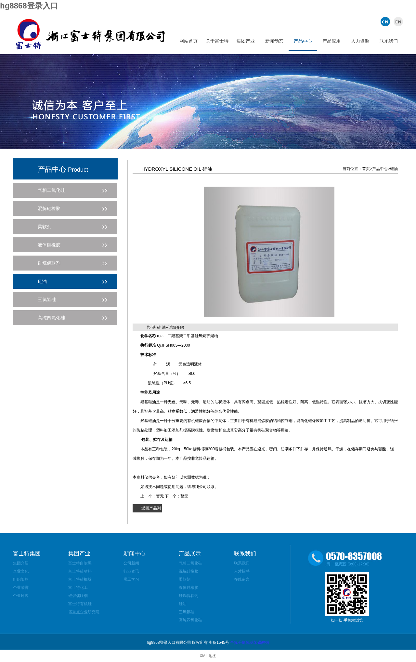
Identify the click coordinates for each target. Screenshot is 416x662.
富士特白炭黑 (80, 563)
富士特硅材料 (80, 571)
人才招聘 (242, 571)
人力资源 (360, 41)
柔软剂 (184, 579)
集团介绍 (21, 563)
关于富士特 (217, 41)
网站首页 (188, 41)
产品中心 (303, 41)
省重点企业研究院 (83, 612)
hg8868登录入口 (29, 5)
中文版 (386, 21)
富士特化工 (78, 587)
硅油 (183, 604)
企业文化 (21, 571)
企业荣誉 (21, 587)
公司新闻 (131, 563)
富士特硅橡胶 (80, 579)
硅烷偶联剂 (78, 595)
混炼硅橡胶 (188, 571)
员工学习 (131, 579)
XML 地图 (208, 656)
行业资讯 (131, 571)
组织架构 (21, 579)
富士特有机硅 (80, 604)
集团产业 (246, 41)
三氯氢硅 (186, 612)
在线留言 (242, 579)
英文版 (397, 21)
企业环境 (21, 595)
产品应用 (331, 41)
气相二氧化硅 (190, 563)
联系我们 (389, 41)
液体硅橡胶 (188, 587)
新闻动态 (274, 41)
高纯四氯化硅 (190, 620)
